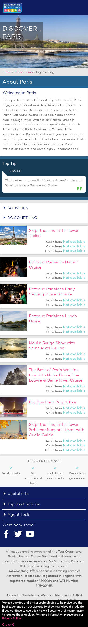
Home (6, 72)
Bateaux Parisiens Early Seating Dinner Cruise (52, 292)
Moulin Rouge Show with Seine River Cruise (52, 345)
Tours (29, 72)
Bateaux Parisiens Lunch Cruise (53, 319)
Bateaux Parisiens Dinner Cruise (53, 265)
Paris (18, 72)
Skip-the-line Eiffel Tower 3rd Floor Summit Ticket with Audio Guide (56, 429)
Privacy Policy (11, 619)
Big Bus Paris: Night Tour (53, 402)
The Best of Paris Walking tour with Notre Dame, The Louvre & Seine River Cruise (56, 375)
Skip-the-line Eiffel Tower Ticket (53, 233)
